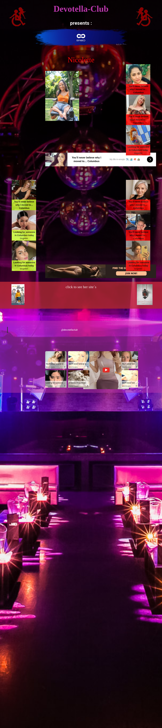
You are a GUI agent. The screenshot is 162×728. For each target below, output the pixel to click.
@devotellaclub (69, 329)
